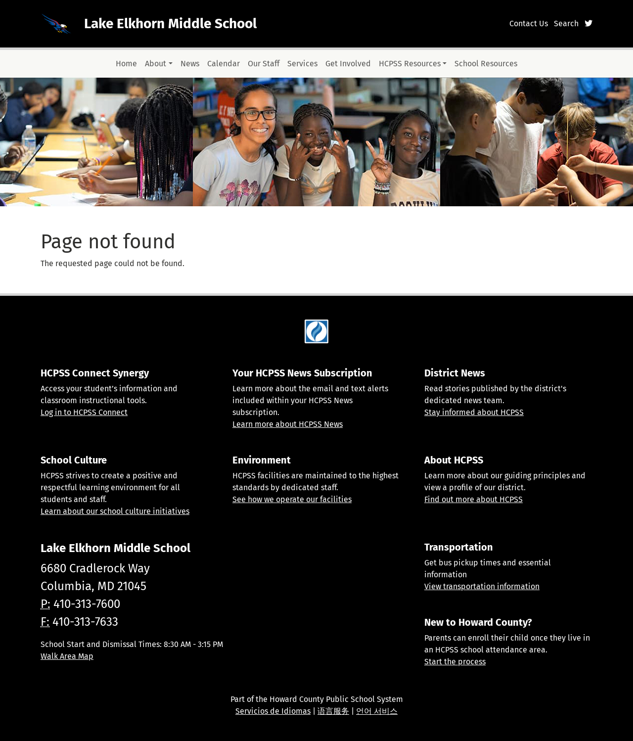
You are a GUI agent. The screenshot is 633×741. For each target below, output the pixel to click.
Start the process (455, 661)
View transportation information (482, 586)
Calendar (223, 63)
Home (126, 63)
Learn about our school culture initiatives (115, 511)
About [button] (155, 63)
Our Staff (263, 63)
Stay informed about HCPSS (474, 412)
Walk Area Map (67, 656)
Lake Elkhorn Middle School (170, 23)
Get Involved (348, 63)
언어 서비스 (377, 711)
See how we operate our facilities (292, 499)
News (190, 63)
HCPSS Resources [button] (410, 63)
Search (566, 23)
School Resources (485, 63)
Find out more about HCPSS (473, 499)
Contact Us (528, 23)
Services (302, 63)
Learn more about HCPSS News (287, 424)
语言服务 (333, 711)
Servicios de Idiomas (273, 711)
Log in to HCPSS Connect (84, 412)
